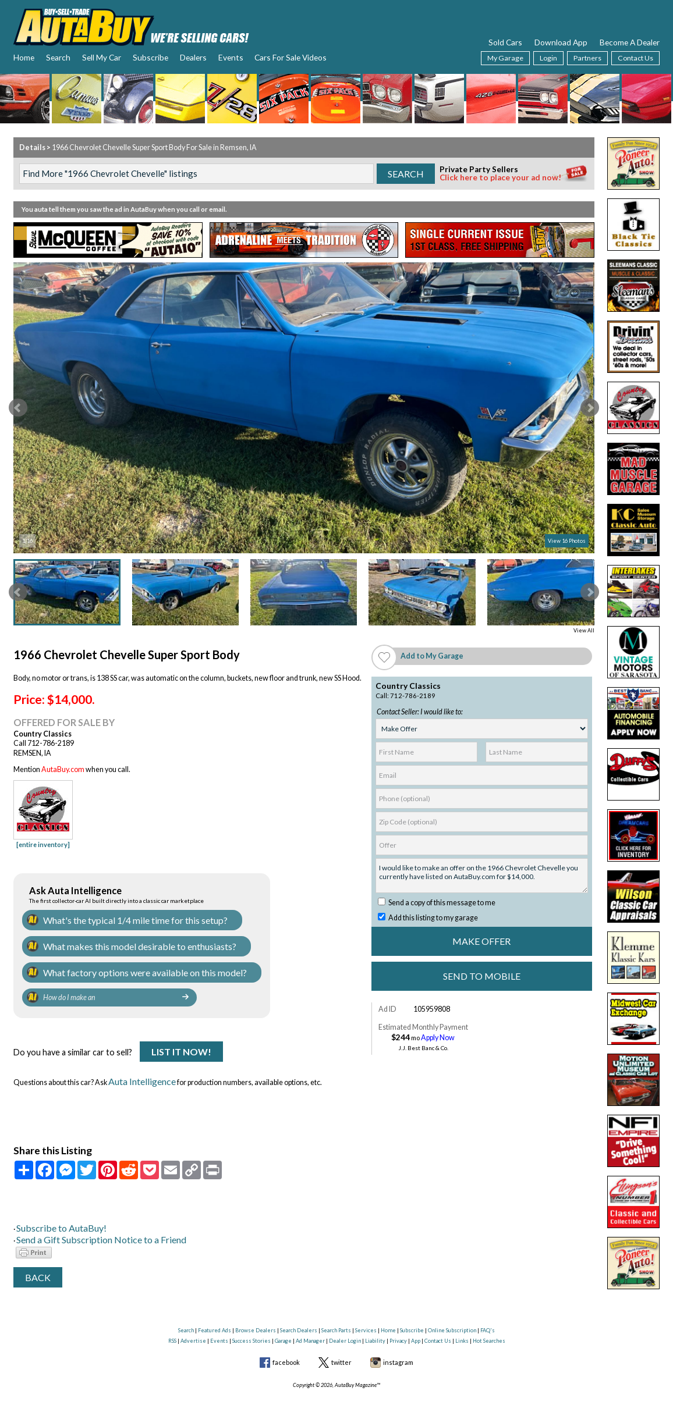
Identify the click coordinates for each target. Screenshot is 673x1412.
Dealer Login (345, 1325)
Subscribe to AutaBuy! (51, 1215)
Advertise (193, 1325)
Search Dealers (298, 1314)
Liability (375, 1325)
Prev (18, 408)
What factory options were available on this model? (123, 966)
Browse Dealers (255, 1314)
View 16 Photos (567, 541)
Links (462, 1325)
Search (58, 57)
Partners (587, 58)
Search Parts (336, 1314)
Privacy (398, 1325)
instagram (398, 1346)
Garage (283, 1325)
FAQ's (487, 1314)
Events (230, 57)
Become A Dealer (630, 42)
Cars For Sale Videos (290, 57)
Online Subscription (452, 1314)
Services (366, 1314)
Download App (560, 42)
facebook (286, 1346)
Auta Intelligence (135, 1071)
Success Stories (251, 1325)
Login (548, 58)
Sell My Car (101, 57)
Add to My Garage (432, 656)
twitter (341, 1346)
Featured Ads (214, 1314)
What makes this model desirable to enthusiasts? (120, 942)
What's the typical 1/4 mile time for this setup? (115, 919)
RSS (172, 1325)
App (415, 1325)
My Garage (505, 58)
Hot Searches (489, 1325)
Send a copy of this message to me (436, 902)
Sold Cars (505, 42)
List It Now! (181, 1044)
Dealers (193, 57)
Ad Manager (310, 1325)
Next (589, 408)
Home (23, 57)
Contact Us (635, 58)
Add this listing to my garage (428, 917)
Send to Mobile (481, 975)
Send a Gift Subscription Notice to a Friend (81, 1225)
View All (583, 630)
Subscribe (150, 57)
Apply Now (438, 1037)
